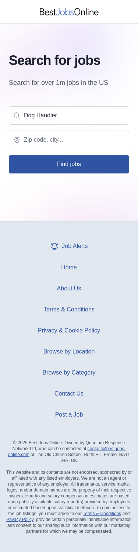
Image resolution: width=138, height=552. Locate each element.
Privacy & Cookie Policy (69, 330)
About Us (69, 288)
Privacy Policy (19, 519)
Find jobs (69, 164)
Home (69, 267)
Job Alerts (69, 246)
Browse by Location (69, 351)
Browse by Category (68, 372)
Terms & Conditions (69, 309)
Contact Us (69, 393)
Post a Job (69, 414)
